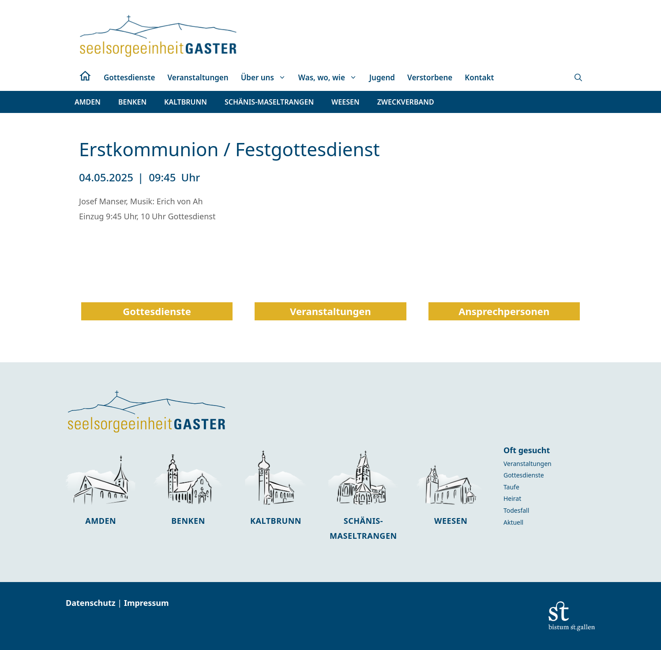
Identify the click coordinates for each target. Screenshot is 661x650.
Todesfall (516, 510)
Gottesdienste (129, 77)
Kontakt (479, 77)
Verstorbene (429, 77)
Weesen (450, 520)
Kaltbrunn (275, 520)
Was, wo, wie (330, 77)
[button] (578, 77)
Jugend (382, 77)
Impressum (146, 602)
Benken (188, 520)
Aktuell (513, 522)
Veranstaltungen (197, 77)
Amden (100, 520)
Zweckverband (405, 102)
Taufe (511, 487)
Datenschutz (91, 602)
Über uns (266, 77)
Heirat (512, 498)
